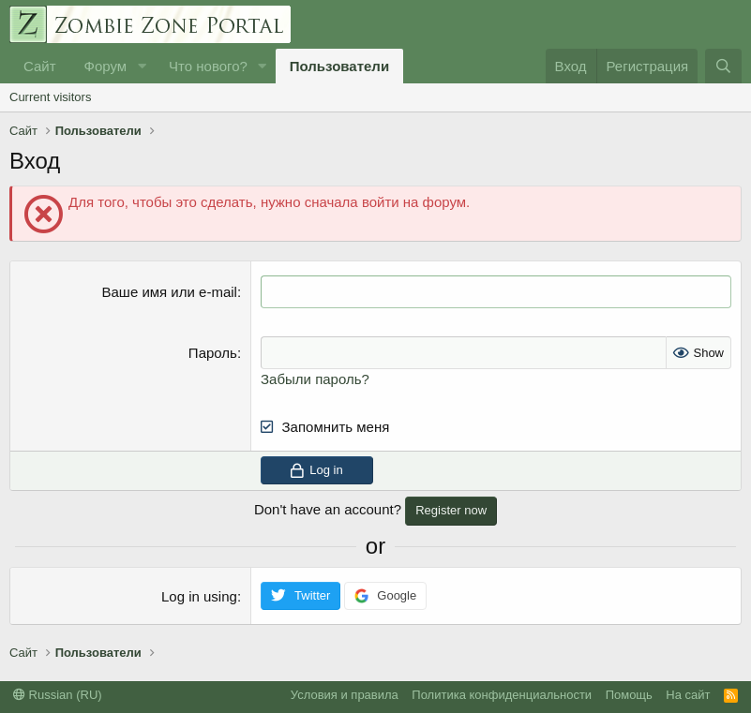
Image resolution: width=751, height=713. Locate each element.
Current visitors (50, 97)
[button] (141, 66)
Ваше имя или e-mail (169, 292)
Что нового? (208, 66)
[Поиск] (723, 66)
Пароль (212, 353)
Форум (106, 66)
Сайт (39, 66)
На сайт (688, 695)
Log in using (199, 596)
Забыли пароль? (315, 379)
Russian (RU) (57, 695)
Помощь (629, 695)
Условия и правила (344, 695)
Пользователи (339, 66)
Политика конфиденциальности (502, 695)
